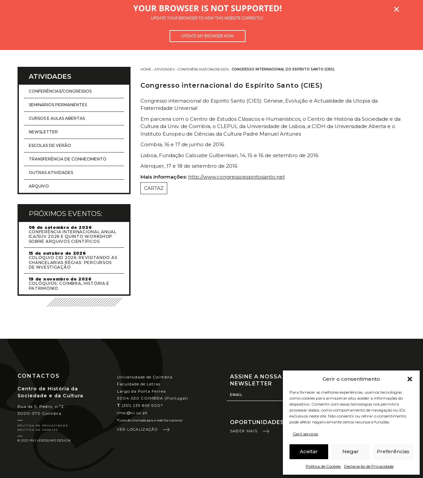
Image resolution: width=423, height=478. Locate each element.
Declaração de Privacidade (369, 466)
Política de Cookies (323, 466)
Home (145, 69)
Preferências (393, 451)
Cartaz (154, 188)
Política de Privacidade (43, 425)
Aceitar (309, 451)
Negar (350, 451)
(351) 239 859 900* (140, 405)
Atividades (164, 69)
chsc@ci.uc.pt (132, 412)
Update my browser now (207, 36)
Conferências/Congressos (203, 69)
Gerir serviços (305, 433)
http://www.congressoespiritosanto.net (236, 177)
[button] (409, 379)
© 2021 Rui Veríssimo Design (44, 440)
